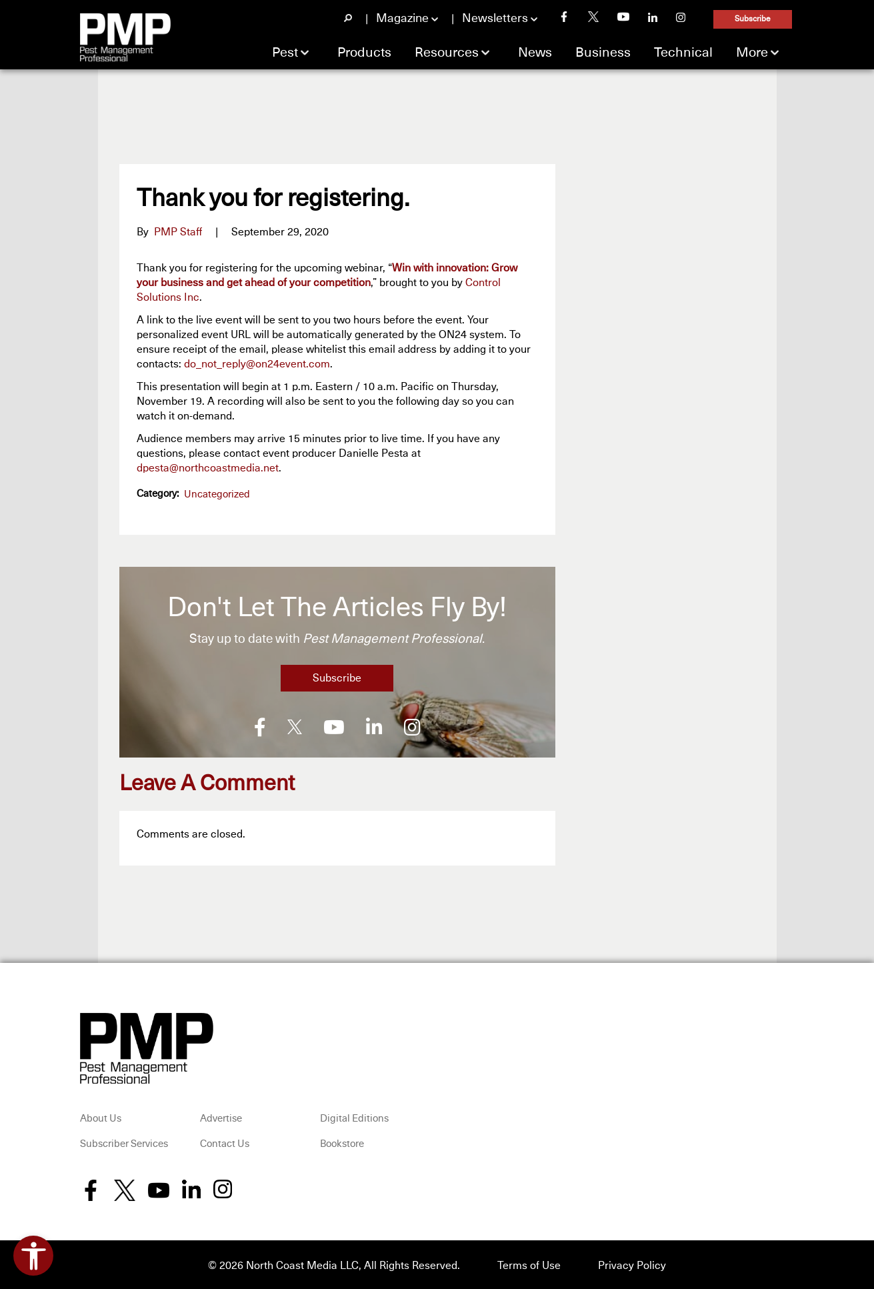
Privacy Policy (632, 1263)
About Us (100, 1117)
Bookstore (342, 1143)
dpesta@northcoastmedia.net (208, 468)
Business (603, 52)
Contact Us (224, 1143)
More (752, 52)
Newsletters (495, 19)
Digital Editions (354, 1117)
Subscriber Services (124, 1143)
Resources (447, 52)
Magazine (402, 19)
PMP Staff (178, 232)
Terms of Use (529, 1263)
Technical (683, 52)
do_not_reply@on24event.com (257, 364)
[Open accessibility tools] (33, 1256)
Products (364, 52)
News (535, 52)
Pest (285, 52)
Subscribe (753, 19)
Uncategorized (217, 494)
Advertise (221, 1117)
